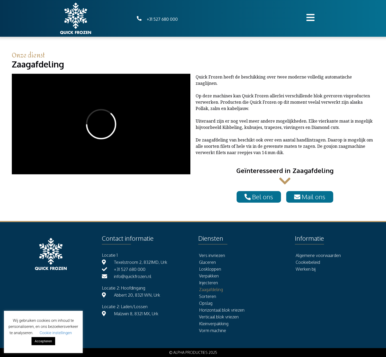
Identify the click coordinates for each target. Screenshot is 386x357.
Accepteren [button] (43, 341)
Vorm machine (212, 330)
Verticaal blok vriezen (219, 316)
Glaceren (207, 262)
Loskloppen (210, 269)
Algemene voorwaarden (318, 255)
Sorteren (207, 296)
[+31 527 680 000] (139, 18)
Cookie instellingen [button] (56, 332)
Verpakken (209, 276)
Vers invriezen (212, 255)
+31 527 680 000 (162, 19)
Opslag (205, 303)
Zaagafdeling (211, 289)
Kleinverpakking (213, 323)
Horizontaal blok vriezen (221, 310)
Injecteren (208, 282)
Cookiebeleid (308, 262)
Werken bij (306, 269)
